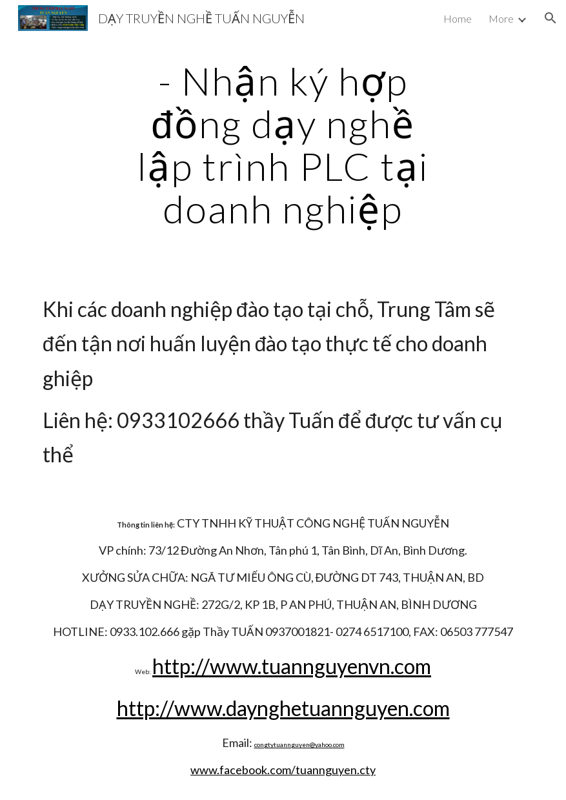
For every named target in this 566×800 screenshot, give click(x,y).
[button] (550, 18)
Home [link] (457, 18)
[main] (283, 144)
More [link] (501, 18)
